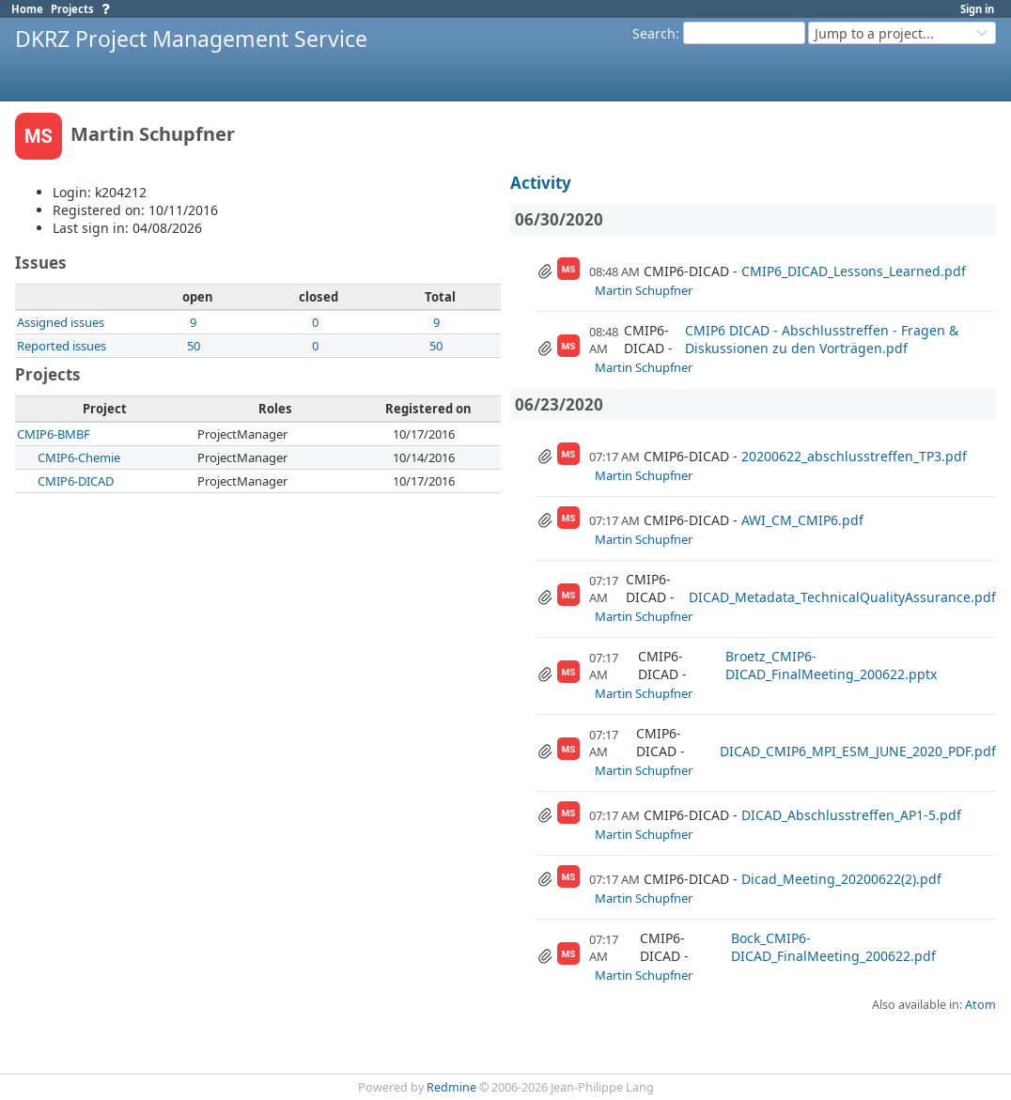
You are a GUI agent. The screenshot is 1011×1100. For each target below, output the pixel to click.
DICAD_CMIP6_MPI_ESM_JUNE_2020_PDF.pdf (858, 751)
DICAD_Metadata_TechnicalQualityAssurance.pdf (842, 597)
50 (193, 345)
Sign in (977, 9)
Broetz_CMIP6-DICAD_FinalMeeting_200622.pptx (831, 665)
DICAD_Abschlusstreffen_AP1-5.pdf (851, 815)
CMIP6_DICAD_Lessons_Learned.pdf (853, 271)
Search (654, 33)
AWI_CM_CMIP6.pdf (802, 520)
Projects (72, 9)
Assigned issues (60, 322)
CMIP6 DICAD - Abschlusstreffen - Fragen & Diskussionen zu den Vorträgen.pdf (821, 339)
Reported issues (61, 345)
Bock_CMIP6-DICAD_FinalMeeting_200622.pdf (833, 947)
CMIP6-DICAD (76, 481)
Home (27, 9)
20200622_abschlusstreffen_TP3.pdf (854, 456)
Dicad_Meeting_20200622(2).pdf (841, 879)
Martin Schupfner (643, 290)
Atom (980, 1005)
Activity (540, 183)
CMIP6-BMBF (53, 434)
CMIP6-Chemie (79, 457)
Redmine (451, 1087)
